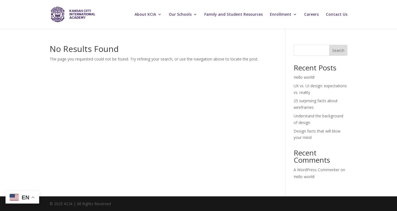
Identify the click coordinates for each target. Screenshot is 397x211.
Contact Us (336, 14)
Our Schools (180, 14)
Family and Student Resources (233, 14)
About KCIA (145, 14)
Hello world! (304, 77)
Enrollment (280, 14)
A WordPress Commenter (316, 169)
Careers (311, 14)
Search (338, 50)
